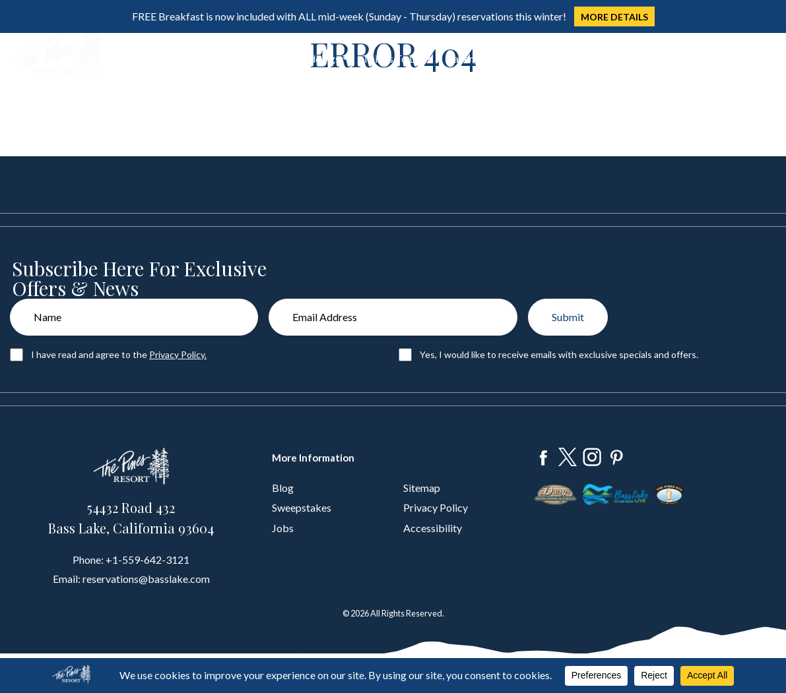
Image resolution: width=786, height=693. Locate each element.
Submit (568, 317)
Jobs (283, 528)
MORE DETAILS (614, 16)
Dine (215, 58)
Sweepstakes (301, 507)
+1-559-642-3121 (147, 559)
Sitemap (421, 487)
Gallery (461, 58)
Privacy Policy (435, 507)
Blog (283, 487)
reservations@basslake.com (146, 578)
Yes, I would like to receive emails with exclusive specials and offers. (559, 354)
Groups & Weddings (294, 58)
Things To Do (392, 58)
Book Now (733, 56)
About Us (515, 58)
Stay (173, 58)
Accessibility (432, 528)
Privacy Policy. (178, 354)
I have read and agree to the (119, 354)
